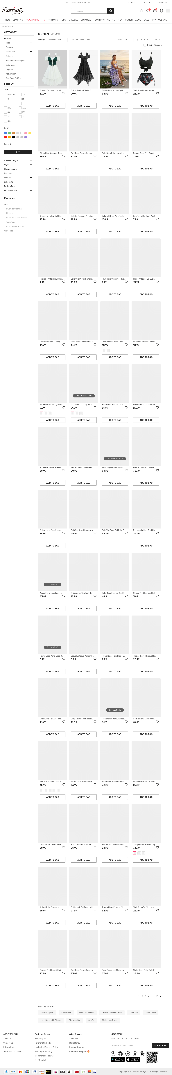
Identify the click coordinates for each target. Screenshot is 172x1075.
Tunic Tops (10, 222)
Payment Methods (43, 1043)
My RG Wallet (40, 1060)
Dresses (9, 47)
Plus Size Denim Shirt (15, 226)
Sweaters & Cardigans (15, 60)
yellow (29, 133)
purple (25, 137)
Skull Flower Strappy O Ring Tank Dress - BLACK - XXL (62, 404)
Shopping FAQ (41, 1039)
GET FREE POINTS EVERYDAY (80, 2)
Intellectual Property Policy (46, 1047)
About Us (7, 1039)
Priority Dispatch (153, 45)
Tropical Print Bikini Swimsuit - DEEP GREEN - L (60, 279)
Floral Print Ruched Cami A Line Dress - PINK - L (122, 404)
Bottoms (9, 56)
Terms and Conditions (12, 1052)
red (5, 137)
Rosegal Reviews (76, 1047)
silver (17, 133)
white (21, 133)
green (9, 133)
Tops (8, 43)
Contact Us (8, 1043)
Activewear (11, 74)
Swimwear (10, 52)
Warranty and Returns (44, 1056)
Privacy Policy (9, 1047)
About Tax (73, 1039)
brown (13, 133)
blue (5, 133)
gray (17, 137)
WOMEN (7, 38)
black (13, 137)
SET (18, 152)
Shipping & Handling (43, 1052)
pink (25, 133)
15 (156, 40)
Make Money (74, 1043)
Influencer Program (78, 1052)
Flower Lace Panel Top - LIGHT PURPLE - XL (121, 656)
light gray (21, 137)
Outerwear (10, 65)
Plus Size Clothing (14, 209)
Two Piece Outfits (13, 78)
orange (9, 137)
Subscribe (160, 1046)
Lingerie (9, 69)
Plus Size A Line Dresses (16, 218)
